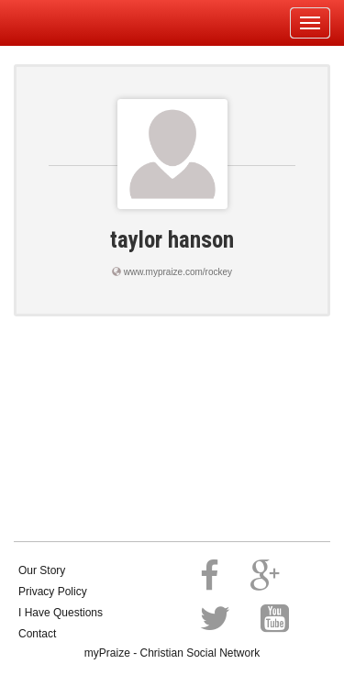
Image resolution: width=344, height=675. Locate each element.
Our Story (41, 570)
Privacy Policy (52, 591)
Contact (37, 633)
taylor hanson (172, 240)
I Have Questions (60, 612)
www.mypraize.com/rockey (178, 272)
